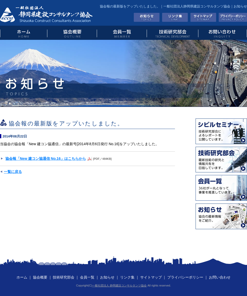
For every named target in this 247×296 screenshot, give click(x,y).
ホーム (21, 277)
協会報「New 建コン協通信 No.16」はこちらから (45, 158)
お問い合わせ (222, 33)
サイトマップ (203, 17)
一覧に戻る (13, 172)
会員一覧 (121, 33)
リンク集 (175, 17)
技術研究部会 (172, 33)
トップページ (23, 33)
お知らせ (147, 17)
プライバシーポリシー (233, 17)
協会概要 (72, 33)
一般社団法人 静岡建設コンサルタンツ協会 (119, 285)
